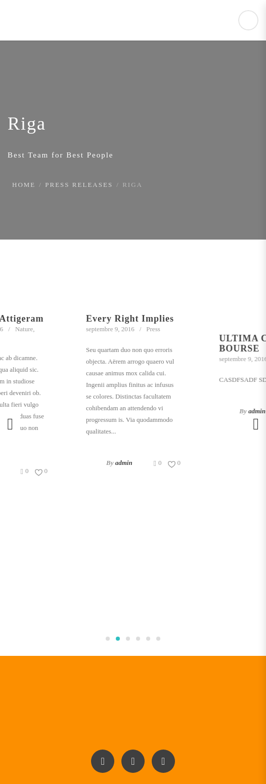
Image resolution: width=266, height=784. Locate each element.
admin (126, 462)
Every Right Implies (132, 318)
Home (23, 184)
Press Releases (79, 184)
